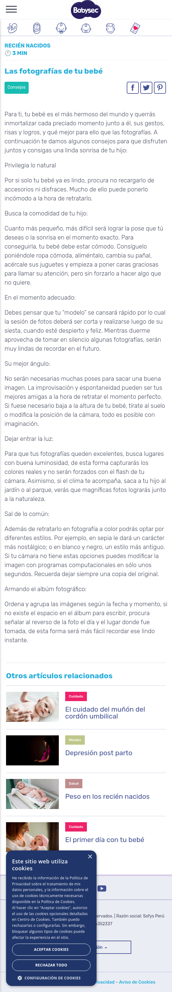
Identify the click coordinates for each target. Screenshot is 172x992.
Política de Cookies (57, 901)
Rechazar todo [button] (51, 965)
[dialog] (51, 918)
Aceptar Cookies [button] (51, 949)
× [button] (90, 857)
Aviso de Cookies (137, 982)
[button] (51, 977)
